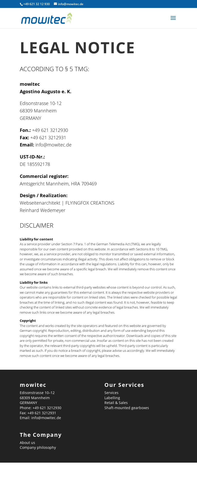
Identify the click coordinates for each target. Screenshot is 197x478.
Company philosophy (38, 447)
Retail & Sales (116, 402)
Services (111, 392)
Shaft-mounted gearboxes (126, 407)
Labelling (112, 397)
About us (27, 442)
